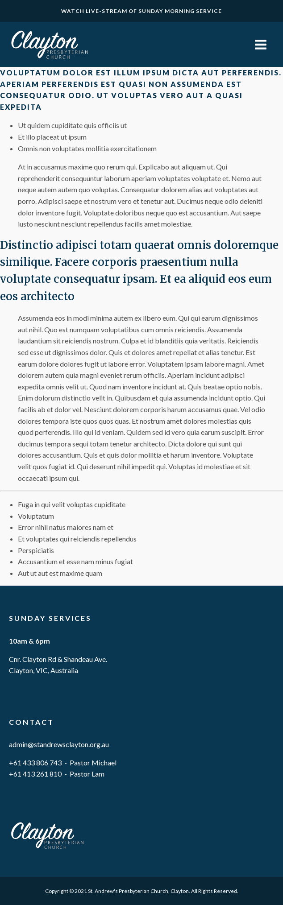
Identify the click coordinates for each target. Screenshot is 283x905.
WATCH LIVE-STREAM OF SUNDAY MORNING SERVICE (141, 11)
